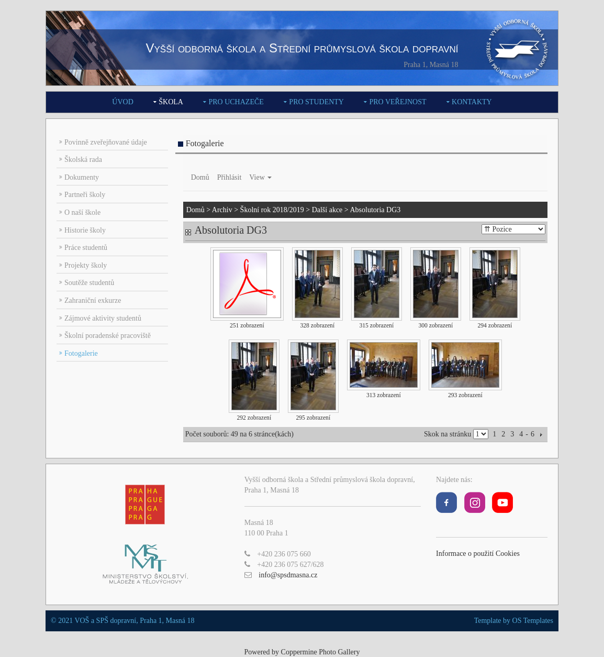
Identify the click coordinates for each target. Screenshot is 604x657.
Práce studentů (85, 247)
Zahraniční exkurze (92, 300)
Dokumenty (81, 177)
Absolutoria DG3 (375, 210)
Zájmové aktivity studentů (102, 318)
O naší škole (82, 212)
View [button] (260, 177)
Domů (200, 177)
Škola (171, 102)
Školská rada (83, 159)
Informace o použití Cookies (478, 553)
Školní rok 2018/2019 (272, 210)
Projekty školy (85, 265)
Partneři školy (84, 195)
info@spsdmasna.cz (288, 575)
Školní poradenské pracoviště (107, 336)
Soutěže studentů (89, 283)
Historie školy (85, 230)
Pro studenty (316, 102)
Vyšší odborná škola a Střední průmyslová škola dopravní (302, 48)
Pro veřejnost (397, 102)
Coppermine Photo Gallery (320, 652)
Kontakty (472, 102)
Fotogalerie (81, 353)
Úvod (122, 102)
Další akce (327, 210)
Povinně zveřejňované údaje (105, 142)
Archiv (222, 210)
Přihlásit (229, 177)
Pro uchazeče (235, 102)
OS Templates (532, 621)
